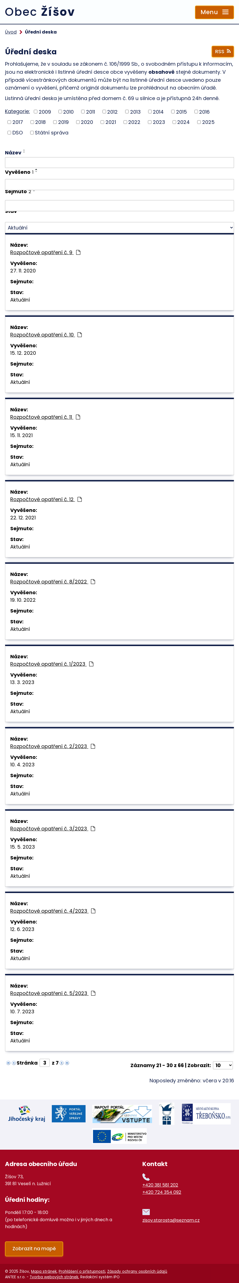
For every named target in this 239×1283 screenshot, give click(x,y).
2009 (45, 111)
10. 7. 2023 (22, 1011)
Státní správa (51, 132)
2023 (159, 122)
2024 (183, 122)
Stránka (27, 1062)
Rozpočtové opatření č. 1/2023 (51, 663)
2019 (63, 122)
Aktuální (20, 299)
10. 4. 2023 (22, 764)
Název (13, 152)
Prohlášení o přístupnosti (82, 1269)
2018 (40, 122)
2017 (17, 122)
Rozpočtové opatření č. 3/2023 (52, 828)
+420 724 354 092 (161, 1190)
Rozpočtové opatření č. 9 (45, 252)
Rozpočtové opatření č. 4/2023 (52, 910)
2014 (158, 111)
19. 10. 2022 (23, 599)
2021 (111, 122)
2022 (134, 122)
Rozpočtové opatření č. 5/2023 (52, 993)
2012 (112, 111)
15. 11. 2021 (21, 435)
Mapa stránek (44, 1269)
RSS (222, 51)
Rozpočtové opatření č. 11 (45, 417)
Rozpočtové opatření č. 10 (46, 334)
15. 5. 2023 (22, 846)
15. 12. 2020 (23, 353)
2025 (208, 122)
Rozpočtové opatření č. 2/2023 (52, 746)
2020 (87, 122)
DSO (17, 132)
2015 (181, 111)
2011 (90, 111)
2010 (68, 111)
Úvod (11, 32)
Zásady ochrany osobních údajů (137, 1269)
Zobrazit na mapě (34, 1246)
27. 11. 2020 (23, 270)
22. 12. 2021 (23, 517)
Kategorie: (17, 111)
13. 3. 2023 (22, 682)
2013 (135, 111)
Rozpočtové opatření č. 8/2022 (52, 581)
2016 (204, 111)
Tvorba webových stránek (54, 1275)
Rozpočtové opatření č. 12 (46, 499)
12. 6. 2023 (22, 929)
